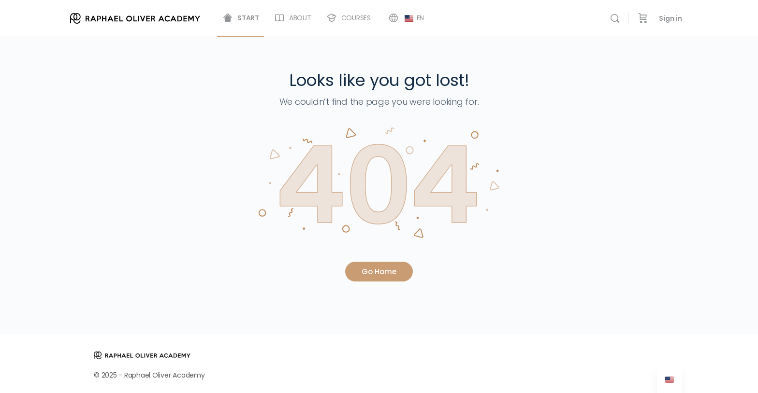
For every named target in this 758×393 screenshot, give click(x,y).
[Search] (615, 18)
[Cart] (643, 18)
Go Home (379, 272)
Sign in (670, 18)
